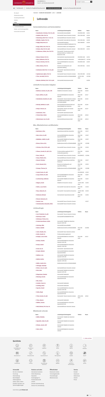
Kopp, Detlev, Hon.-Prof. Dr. (43, 46)
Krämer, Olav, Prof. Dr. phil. (43, 49)
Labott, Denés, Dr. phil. (42, 172)
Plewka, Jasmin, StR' (42, 325)
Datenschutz (77, 376)
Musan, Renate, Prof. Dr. (43, 57)
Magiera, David (40, 182)
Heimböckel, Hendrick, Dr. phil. (44, 98)
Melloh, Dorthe (40, 259)
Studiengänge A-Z (35, 377)
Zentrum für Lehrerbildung (37, 385)
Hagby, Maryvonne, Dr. (42, 42)
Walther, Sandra (40, 302)
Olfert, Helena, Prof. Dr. (42, 65)
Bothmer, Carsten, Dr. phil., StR (44, 90)
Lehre (53, 12)
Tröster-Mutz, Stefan (42, 115)
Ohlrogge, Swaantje (41, 265)
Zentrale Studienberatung (37, 383)
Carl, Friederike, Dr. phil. (43, 214)
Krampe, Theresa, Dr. (42, 168)
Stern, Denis (40, 329)
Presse (75, 379)
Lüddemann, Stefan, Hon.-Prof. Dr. (45, 51)
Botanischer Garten (54, 372)
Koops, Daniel (40, 244)
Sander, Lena (40, 201)
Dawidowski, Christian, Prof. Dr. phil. (46, 33)
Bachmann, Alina (41, 131)
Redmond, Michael (41, 194)
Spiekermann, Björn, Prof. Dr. (44, 74)
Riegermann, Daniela (42, 274)
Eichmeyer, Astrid (41, 216)
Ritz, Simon (39, 280)
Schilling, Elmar (40, 285)
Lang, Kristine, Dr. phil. (42, 174)
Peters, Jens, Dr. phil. (42, 268)
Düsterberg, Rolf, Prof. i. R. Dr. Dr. (45, 37)
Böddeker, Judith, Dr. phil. (43, 139)
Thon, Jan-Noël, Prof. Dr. (43, 76)
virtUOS (33, 381)
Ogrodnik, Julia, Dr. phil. (43, 321)
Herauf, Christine (41, 160)
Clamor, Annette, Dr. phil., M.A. (44, 151)
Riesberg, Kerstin (41, 276)
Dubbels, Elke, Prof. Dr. (42, 35)
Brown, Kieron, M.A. (42, 143)
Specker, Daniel (40, 288)
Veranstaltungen (54, 376)
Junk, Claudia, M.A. (41, 231)
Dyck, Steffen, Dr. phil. (42, 94)
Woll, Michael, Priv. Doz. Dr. (43, 306)
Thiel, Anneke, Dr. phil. (42, 296)
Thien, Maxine (40, 300)
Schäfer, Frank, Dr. (41, 283)
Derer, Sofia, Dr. (40, 155)
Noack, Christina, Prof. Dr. (43, 61)
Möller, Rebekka (40, 317)
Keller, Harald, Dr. (41, 234)
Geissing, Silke (40, 225)
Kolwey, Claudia (40, 240)
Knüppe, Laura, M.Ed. (42, 236)
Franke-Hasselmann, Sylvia (43, 221)
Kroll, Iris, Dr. (40, 248)
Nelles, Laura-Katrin (41, 186)
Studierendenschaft (36, 379)
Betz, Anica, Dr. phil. (42, 135)
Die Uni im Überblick (18, 372)
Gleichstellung (16, 376)
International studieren (36, 372)
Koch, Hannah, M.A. (41, 164)
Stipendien (34, 376)
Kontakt (76, 372)
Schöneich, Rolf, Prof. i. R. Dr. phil (45, 69)
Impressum (76, 374)
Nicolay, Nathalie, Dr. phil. (43, 104)
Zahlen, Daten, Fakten (18, 381)
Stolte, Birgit (40, 292)
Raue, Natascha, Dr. (41, 190)
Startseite (35, 12)
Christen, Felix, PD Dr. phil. (43, 147)
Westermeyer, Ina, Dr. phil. (43, 119)
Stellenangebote (17, 379)
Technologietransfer (55, 374)
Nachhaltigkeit (16, 377)
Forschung (15, 374)
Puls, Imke (39, 270)
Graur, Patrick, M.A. (41, 157)
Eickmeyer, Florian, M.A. (43, 219)
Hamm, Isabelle (40, 227)
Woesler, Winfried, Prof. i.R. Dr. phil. (45, 80)
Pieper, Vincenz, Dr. (41, 108)
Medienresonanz (54, 377)
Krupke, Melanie (41, 251)
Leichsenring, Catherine (42, 178)
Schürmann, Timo (41, 112)
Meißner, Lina (40, 255)
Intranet (75, 377)
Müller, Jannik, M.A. (41, 263)
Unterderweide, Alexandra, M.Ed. (45, 203)
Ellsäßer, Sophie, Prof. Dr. (43, 40)
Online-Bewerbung (35, 374)
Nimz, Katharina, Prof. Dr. (43, 59)
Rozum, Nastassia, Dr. (42, 199)
